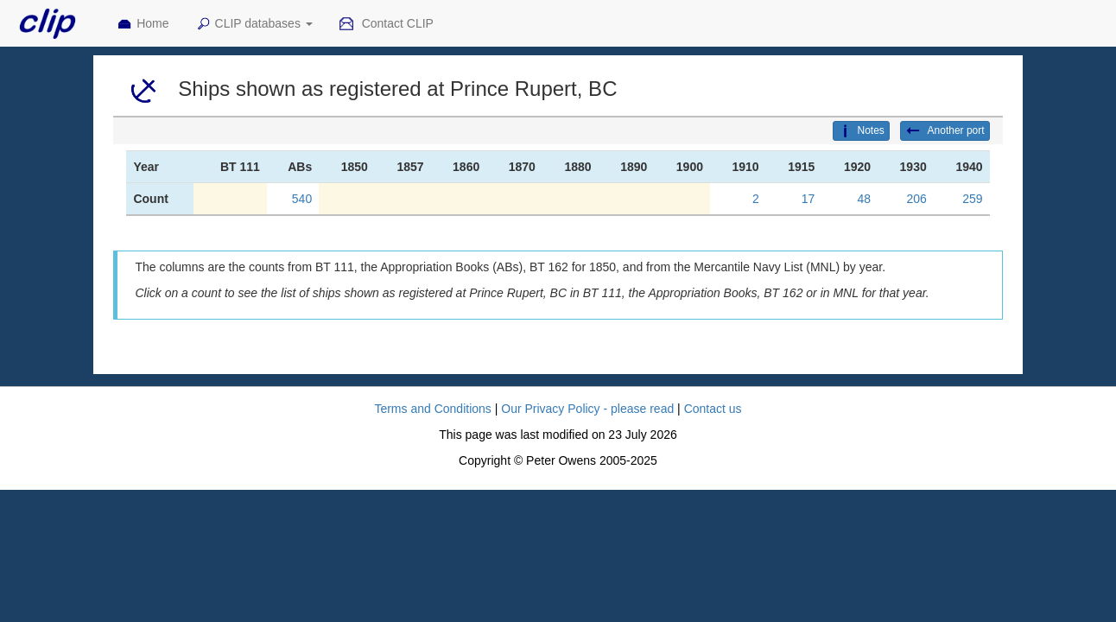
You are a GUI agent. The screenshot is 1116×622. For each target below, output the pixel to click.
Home (142, 24)
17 (808, 199)
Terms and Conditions (432, 409)
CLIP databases (254, 24)
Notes (861, 131)
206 (916, 199)
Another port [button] (945, 131)
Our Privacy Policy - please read (587, 409)
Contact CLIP (386, 24)
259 (972, 199)
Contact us (713, 409)
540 (302, 199)
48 (864, 199)
